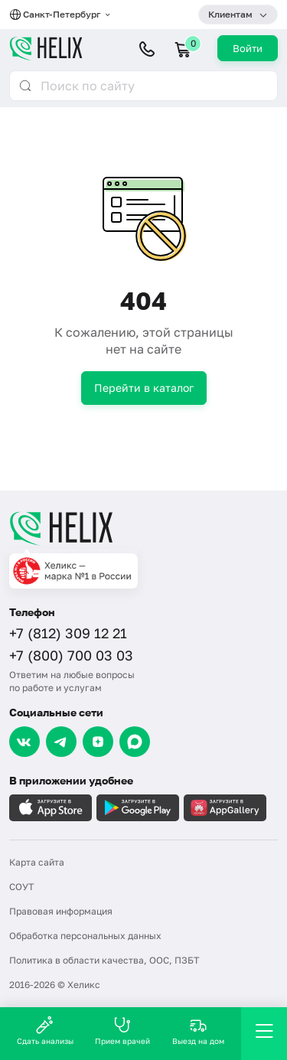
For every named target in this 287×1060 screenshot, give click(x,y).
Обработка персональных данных (85, 935)
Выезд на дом (198, 1030)
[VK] (24, 741)
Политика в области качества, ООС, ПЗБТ (104, 960)
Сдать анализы (45, 1030)
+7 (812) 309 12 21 (68, 633)
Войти (248, 48)
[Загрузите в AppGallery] (225, 807)
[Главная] (143, 528)
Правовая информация (61, 911)
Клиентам (230, 14)
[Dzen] (98, 741)
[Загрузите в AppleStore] (50, 807)
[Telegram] (61, 741)
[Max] (134, 741)
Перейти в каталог (144, 387)
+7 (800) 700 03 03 (71, 655)
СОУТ (21, 886)
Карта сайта (36, 862)
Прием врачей (122, 1030)
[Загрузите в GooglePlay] (137, 807)
